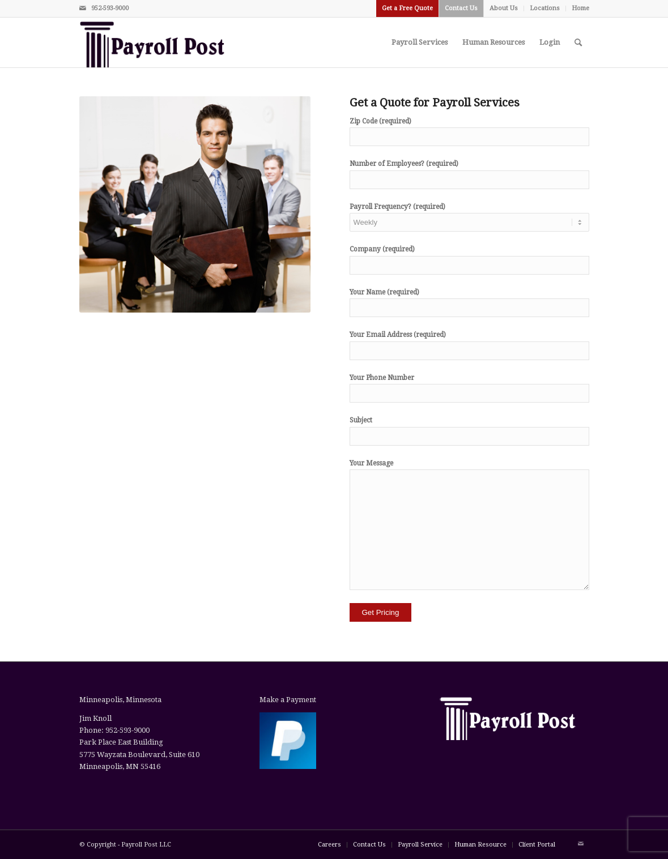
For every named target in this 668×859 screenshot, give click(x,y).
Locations (545, 8)
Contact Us (461, 8)
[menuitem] (407, 8)
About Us (504, 8)
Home (580, 8)
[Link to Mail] (82, 8)
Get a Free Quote (407, 8)
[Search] (578, 42)
